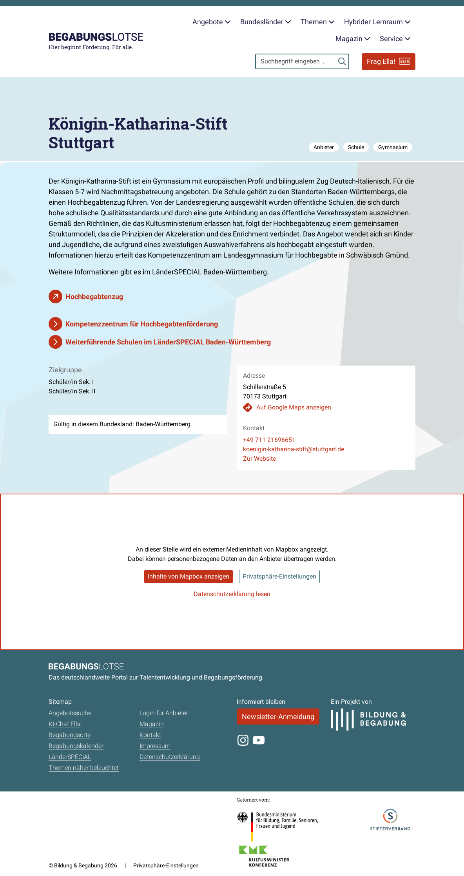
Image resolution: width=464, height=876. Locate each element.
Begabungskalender (76, 746)
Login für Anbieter (164, 713)
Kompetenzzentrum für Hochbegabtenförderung (141, 324)
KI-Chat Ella (65, 724)
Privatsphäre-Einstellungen (279, 576)
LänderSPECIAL (70, 757)
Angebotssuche (70, 713)
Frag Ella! (388, 61)
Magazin (152, 724)
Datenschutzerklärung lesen (232, 594)
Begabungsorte (70, 735)
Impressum (155, 746)
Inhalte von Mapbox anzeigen (188, 576)
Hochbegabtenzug (94, 296)
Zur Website (259, 458)
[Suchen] (342, 61)
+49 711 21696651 (269, 439)
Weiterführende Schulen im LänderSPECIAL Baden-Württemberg (168, 342)
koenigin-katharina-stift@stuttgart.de (293, 449)
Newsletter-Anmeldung (278, 716)
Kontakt (150, 735)
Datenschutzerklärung (170, 757)
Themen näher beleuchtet (84, 767)
